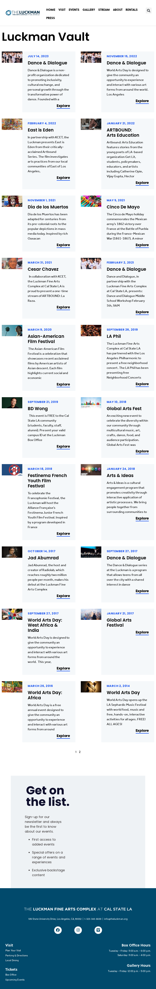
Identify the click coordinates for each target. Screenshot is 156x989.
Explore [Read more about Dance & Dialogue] (63, 106)
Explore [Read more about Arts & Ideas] (142, 518)
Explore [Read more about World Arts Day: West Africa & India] (63, 668)
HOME (50, 10)
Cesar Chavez (44, 269)
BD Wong (38, 409)
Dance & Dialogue (47, 63)
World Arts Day (123, 693)
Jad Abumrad (43, 558)
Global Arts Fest (124, 409)
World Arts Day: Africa (45, 695)
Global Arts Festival (119, 622)
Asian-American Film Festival (46, 338)
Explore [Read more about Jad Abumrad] (63, 596)
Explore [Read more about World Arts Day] (142, 731)
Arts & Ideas (120, 475)
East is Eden (41, 130)
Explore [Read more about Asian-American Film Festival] (63, 384)
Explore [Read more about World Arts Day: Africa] (63, 736)
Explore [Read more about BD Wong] (63, 446)
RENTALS (132, 10)
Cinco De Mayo (123, 207)
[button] (149, 10)
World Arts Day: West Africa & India (45, 625)
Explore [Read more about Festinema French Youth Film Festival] (63, 534)
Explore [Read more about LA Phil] (142, 384)
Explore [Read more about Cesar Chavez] (63, 307)
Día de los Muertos (48, 207)
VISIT (61, 10)
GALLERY (89, 10)
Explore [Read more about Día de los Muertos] (63, 245)
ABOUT (118, 10)
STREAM (104, 10)
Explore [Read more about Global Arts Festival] (142, 632)
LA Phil (114, 336)
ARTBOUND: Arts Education (123, 132)
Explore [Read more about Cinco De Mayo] (142, 245)
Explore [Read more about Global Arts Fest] (142, 451)
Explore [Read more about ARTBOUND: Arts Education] (142, 183)
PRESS (50, 18)
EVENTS (74, 10)
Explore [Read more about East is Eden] (63, 178)
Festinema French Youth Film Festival (47, 481)
